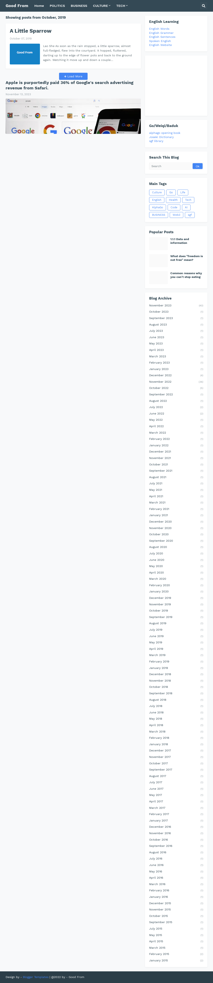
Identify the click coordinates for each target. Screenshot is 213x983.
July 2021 (176, 484)
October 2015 (176, 916)
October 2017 (176, 764)
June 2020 (176, 560)
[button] (203, 6)
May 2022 (176, 420)
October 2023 (176, 312)
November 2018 (176, 681)
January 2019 (176, 668)
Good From (17, 5)
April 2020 (176, 573)
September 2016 (176, 846)
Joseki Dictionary (161, 137)
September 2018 (176, 694)
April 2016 (176, 878)
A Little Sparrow (31, 31)
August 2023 (176, 325)
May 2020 (176, 566)
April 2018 (176, 725)
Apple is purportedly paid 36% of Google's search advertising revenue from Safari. (69, 85)
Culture (157, 192)
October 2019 (176, 611)
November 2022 (176, 382)
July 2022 (176, 407)
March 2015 (176, 948)
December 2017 (176, 751)
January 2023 (176, 369)
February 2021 (176, 509)
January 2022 (176, 446)
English (156, 199)
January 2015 (176, 961)
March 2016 (176, 884)
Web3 (176, 214)
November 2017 (176, 757)
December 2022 (176, 376)
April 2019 (176, 649)
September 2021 (176, 471)
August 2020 (176, 547)
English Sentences (162, 36)
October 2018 (176, 687)
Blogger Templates (35, 977)
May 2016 (176, 872)
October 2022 (176, 388)
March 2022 (176, 433)
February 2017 (176, 814)
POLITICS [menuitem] (57, 6)
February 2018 (176, 738)
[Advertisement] (176, 86)
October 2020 (176, 535)
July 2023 (176, 331)
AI (186, 207)
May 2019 (176, 643)
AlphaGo (157, 207)
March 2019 (176, 655)
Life (182, 192)
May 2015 (176, 935)
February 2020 (176, 585)
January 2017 (176, 821)
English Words (159, 28)
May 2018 (176, 719)
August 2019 (176, 624)
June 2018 (176, 713)
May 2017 (176, 795)
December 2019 (176, 598)
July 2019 (176, 630)
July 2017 (176, 783)
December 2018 (176, 674)
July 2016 (176, 859)
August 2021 (176, 477)
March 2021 (176, 503)
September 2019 (176, 617)
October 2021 (176, 465)
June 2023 (176, 337)
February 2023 (176, 363)
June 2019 (176, 636)
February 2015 (176, 954)
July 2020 (176, 554)
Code (174, 207)
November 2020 (176, 528)
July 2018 (176, 706)
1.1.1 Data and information (179, 240)
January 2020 (176, 592)
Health (173, 199)
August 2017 (176, 776)
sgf (190, 214)
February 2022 (176, 439)
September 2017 (176, 770)
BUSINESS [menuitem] (79, 6)
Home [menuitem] (39, 6)
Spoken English (160, 41)
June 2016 (176, 865)
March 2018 (176, 732)
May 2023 (176, 344)
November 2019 (176, 605)
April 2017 (176, 802)
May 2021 (176, 490)
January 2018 (176, 744)
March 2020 (176, 579)
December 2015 (176, 904)
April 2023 (176, 350)
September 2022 (176, 395)
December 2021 (176, 452)
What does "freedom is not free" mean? (186, 257)
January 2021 (176, 515)
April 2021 (176, 497)
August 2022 (176, 401)
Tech (188, 199)
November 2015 (176, 910)
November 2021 (176, 458)
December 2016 (176, 827)
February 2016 (176, 891)
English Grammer (161, 33)
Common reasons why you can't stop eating (186, 275)
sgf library (156, 141)
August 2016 (176, 853)
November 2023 (176, 306)
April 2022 (176, 426)
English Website (160, 45)
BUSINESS (158, 214)
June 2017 (176, 789)
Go (171, 192)
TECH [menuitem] (120, 6)
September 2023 (176, 318)
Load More (74, 76)
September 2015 (176, 922)
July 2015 (176, 929)
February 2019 (176, 662)
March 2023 (176, 357)
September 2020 (176, 541)
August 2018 (176, 700)
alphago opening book (164, 132)
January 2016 (176, 897)
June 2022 (176, 414)
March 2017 (176, 808)
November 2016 (176, 833)
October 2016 (176, 840)
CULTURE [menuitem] (100, 6)
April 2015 (176, 942)
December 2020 (176, 522)
